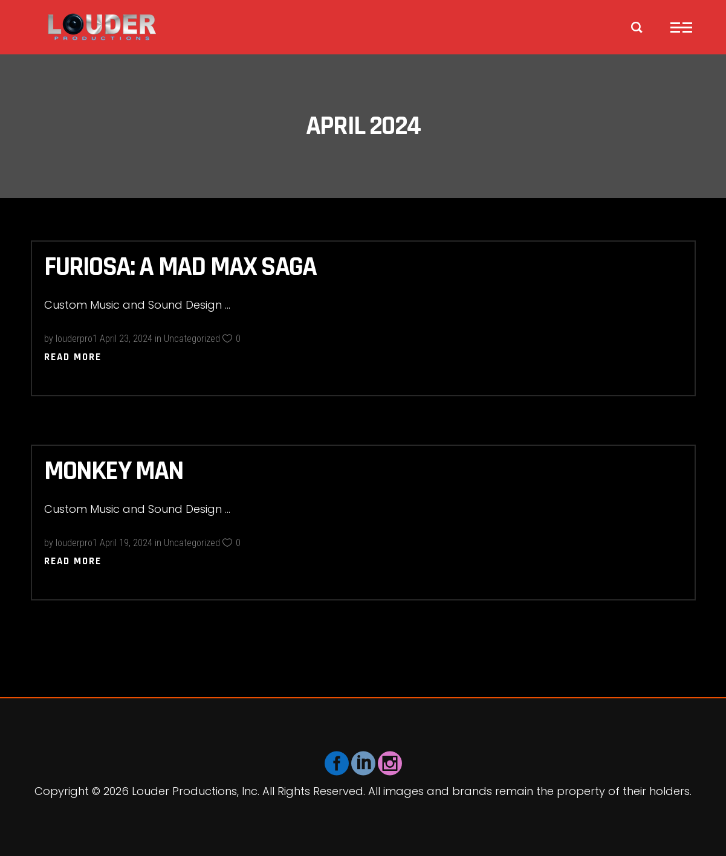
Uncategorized (192, 338)
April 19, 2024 (126, 543)
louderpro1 (76, 338)
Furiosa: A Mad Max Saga (180, 267)
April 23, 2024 (126, 338)
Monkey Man (114, 471)
